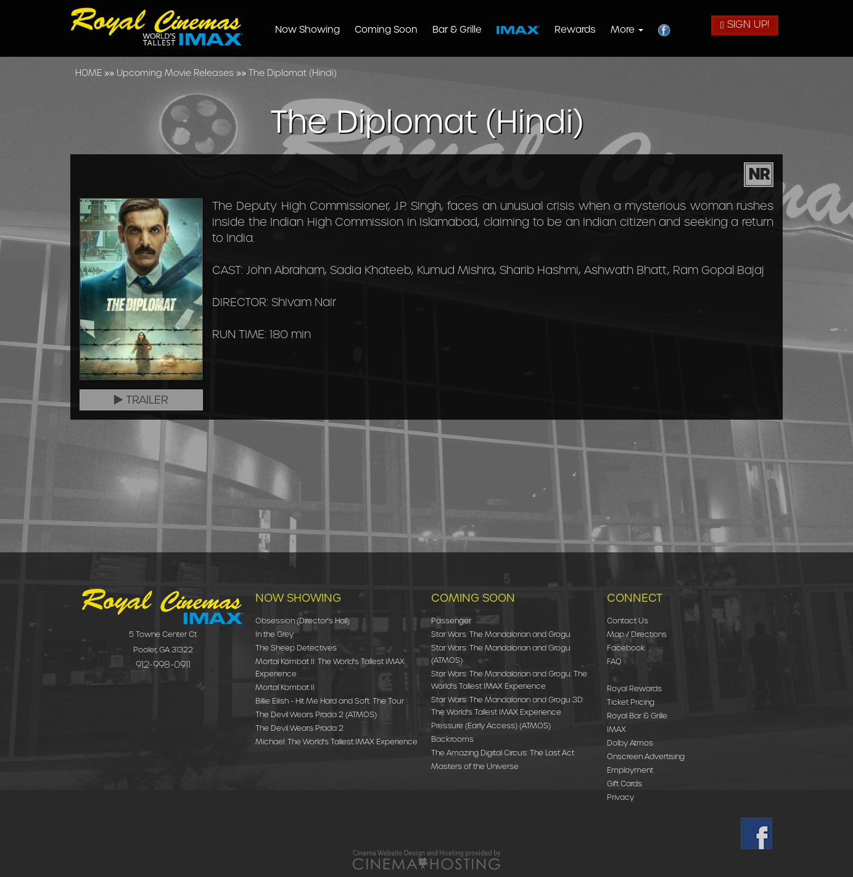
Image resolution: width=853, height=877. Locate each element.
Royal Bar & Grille (637, 715)
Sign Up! (744, 24)
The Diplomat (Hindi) (293, 73)
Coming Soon (386, 29)
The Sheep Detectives (296, 647)
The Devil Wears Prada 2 (299, 728)
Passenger (451, 620)
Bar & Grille (457, 29)
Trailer (141, 400)
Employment (630, 770)
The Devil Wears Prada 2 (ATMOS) (316, 714)
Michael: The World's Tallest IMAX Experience (336, 741)
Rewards (575, 29)
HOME (88, 73)
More (627, 29)
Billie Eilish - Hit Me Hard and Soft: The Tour (329, 701)
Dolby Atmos (630, 743)
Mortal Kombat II (285, 687)
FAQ (614, 661)
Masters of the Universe (475, 766)
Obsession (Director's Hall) (302, 620)
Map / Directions (637, 634)
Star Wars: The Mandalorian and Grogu (501, 634)
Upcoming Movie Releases (175, 73)
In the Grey (274, 634)
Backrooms (452, 739)
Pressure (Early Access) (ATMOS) (491, 725)
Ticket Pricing (630, 702)
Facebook (626, 647)
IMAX (616, 729)
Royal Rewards (634, 688)
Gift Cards (624, 783)
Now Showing (308, 29)
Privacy (620, 797)
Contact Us (627, 620)
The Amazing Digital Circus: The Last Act (502, 752)
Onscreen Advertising (646, 756)
